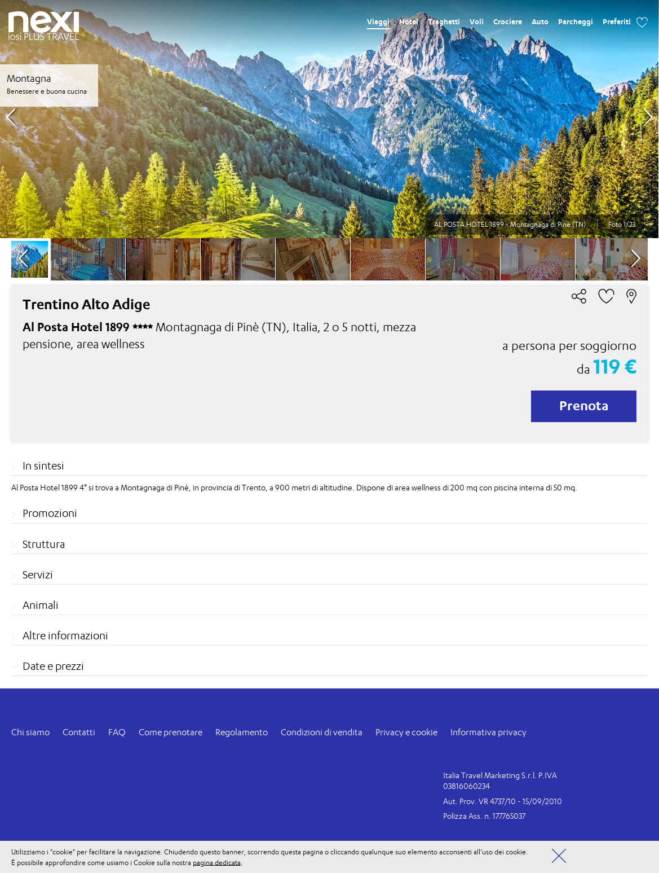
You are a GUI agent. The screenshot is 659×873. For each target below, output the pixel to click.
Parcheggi (575, 21)
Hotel (408, 21)
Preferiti (617, 21)
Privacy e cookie (406, 732)
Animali (41, 605)
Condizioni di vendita (321, 732)
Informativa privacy (488, 732)
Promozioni (50, 513)
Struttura (44, 544)
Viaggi (378, 21)
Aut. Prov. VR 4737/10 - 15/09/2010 (502, 801)
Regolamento (241, 732)
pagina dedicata (217, 862)
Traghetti (444, 21)
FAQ (117, 732)
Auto (540, 21)
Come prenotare (170, 732)
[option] (329, 119)
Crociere (507, 21)
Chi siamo (30, 732)
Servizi (38, 574)
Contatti (79, 732)
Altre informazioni (65, 635)
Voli (477, 21)
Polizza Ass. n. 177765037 (484, 816)
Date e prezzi (53, 666)
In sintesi (43, 465)
